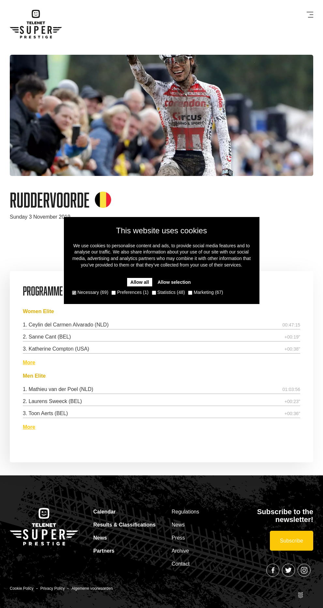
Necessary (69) (90, 292)
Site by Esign (300, 595)
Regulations (185, 511)
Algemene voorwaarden (92, 588)
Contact (181, 564)
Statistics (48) (168, 292)
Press (178, 538)
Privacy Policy (52, 588)
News (100, 538)
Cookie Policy (22, 588)
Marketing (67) (205, 292)
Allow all (139, 282)
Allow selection (174, 282)
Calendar (104, 511)
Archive (180, 551)
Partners (103, 551)
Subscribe (291, 540)
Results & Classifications (124, 525)
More (29, 362)
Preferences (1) (129, 292)
